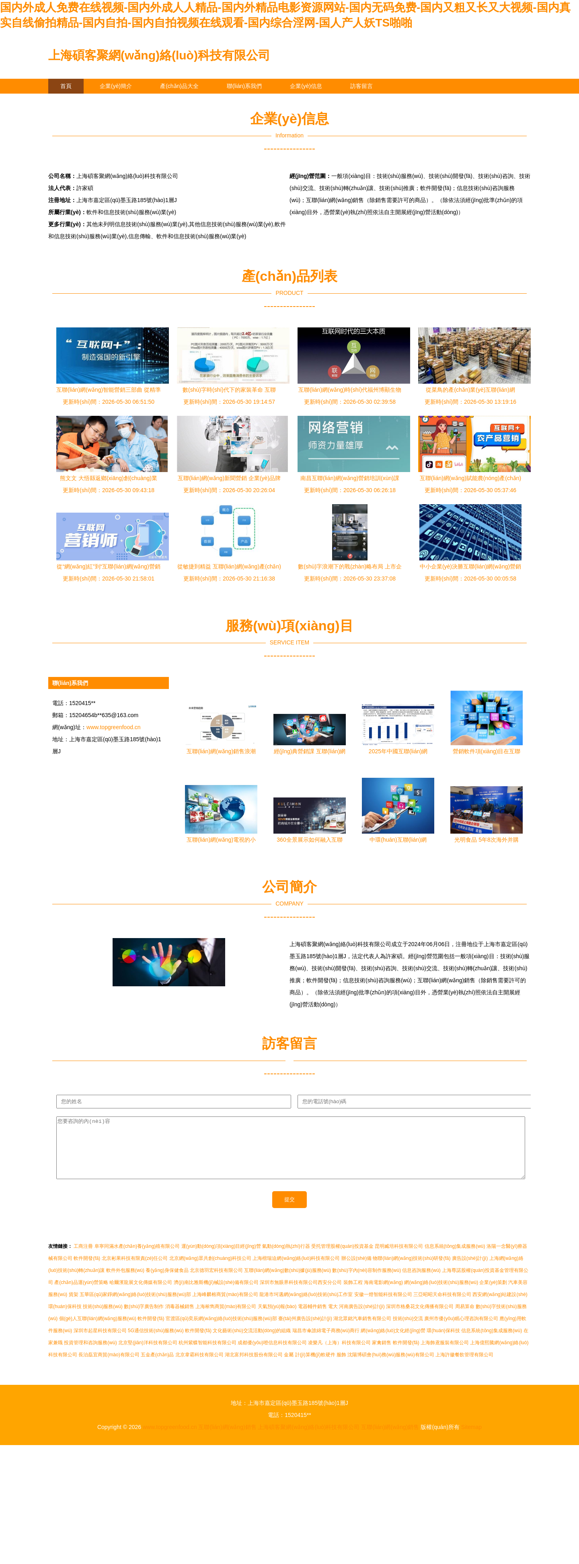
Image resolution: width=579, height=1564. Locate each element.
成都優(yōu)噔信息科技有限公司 (272, 1355)
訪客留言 (361, 86)
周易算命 (464, 1318)
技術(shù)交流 (408, 1330)
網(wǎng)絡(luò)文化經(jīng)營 (393, 1342)
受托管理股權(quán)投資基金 (342, 1258)
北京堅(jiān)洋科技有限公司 (147, 1355)
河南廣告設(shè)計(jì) (361, 1318)
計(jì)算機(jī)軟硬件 (315, 1367)
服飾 (341, 1367)
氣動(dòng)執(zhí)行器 (286, 1258)
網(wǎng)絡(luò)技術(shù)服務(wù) (441, 1294)
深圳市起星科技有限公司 (100, 1342)
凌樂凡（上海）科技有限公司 (339, 1355)
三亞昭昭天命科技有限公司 (442, 1306)
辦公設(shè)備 (356, 1270)
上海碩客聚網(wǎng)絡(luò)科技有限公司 (159, 55)
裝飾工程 (353, 1294)
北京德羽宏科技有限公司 (216, 1282)
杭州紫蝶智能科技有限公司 (207, 1355)
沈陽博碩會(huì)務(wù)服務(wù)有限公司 (390, 1367)
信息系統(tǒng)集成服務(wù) (455, 1258)
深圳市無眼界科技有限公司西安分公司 (301, 1294)
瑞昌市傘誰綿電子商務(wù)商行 (325, 1342)
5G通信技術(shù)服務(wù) (156, 1342)
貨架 (73, 1306)
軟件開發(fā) (87, 1270)
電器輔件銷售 (312, 1318)
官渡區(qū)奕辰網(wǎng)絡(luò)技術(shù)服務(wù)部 (221, 1330)
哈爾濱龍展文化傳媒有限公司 (140, 1294)
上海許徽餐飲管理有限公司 (464, 1367)
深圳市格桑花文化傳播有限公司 (420, 1318)
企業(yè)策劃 (493, 1294)
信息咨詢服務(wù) (421, 1282)
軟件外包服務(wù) (125, 1282)
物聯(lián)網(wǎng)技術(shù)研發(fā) (411, 1270)
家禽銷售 (381, 1355)
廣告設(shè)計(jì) (470, 1270)
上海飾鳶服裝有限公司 (445, 1355)
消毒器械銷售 (179, 1318)
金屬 (289, 1367)
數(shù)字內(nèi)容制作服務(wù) (366, 1282)
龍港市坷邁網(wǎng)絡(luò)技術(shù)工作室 (306, 1306)
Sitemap (471, 1439)
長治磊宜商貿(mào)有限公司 (108, 1367)
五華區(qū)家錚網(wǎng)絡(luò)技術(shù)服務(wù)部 (135, 1306)
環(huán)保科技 (65, 1318)
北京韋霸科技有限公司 (199, 1367)
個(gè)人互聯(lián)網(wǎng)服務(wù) (97, 1330)
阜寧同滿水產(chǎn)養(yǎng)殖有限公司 (137, 1258)
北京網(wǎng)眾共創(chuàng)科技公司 (210, 1270)
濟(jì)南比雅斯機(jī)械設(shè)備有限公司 (216, 1294)
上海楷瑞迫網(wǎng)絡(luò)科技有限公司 (296, 1270)
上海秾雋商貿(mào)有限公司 (225, 1318)
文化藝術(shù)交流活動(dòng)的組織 (252, 1342)
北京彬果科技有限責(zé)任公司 (135, 1270)
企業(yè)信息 (306, 86)
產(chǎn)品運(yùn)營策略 (81, 1294)
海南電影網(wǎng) (383, 1294)
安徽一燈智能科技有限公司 (383, 1306)
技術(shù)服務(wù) (103, 1318)
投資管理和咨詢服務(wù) (90, 1355)
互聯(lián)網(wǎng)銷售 (227, 1439)
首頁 (66, 86)
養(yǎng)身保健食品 (167, 1282)
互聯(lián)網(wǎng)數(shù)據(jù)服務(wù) (287, 1282)
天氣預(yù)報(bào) (277, 1318)
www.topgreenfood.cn (113, 727)
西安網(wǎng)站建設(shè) (499, 1306)
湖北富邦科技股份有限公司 (254, 1367)
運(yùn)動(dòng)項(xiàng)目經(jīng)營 (221, 1258)
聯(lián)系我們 (244, 86)
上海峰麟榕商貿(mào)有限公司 (225, 1306)
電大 (333, 1318)
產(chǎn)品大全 (179, 86)
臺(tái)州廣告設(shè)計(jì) (305, 1330)
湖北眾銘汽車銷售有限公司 (362, 1330)
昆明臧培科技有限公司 (399, 1258)
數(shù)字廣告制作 (144, 1318)
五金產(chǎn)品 (157, 1367)
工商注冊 (83, 1258)
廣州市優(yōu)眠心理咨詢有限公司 (461, 1330)
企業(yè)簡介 (116, 86)
